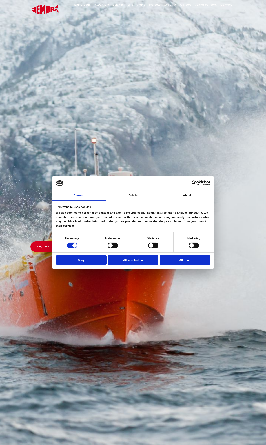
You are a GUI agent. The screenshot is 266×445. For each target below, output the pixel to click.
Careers (186, 5)
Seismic (118, 5)
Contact (226, 5)
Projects (154, 5)
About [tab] (187, 195)
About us (170, 5)
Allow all (184, 260)
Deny (81, 260)
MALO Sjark (101, 5)
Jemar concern (206, 5)
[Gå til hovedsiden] (46, 18)
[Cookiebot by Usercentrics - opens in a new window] (194, 183)
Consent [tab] (79, 195)
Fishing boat (81, 5)
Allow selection (133, 260)
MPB (130, 5)
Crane (141, 5)
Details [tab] (133, 195)
